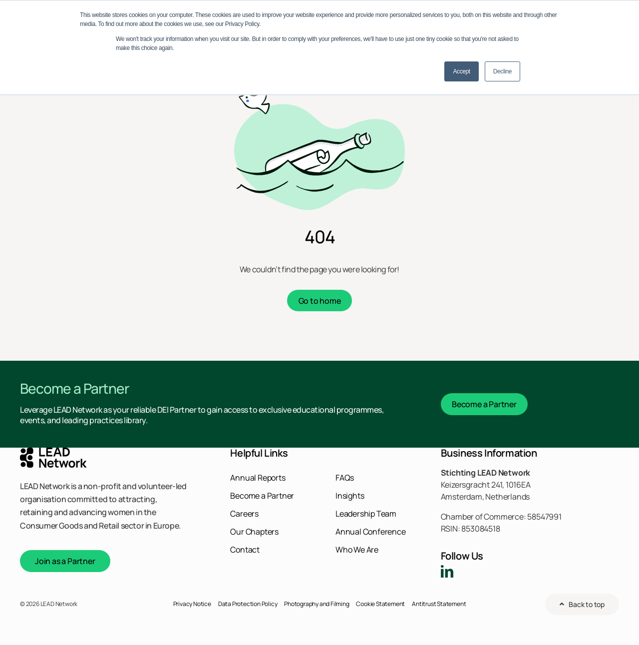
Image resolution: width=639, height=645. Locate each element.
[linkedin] (447, 571)
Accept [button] (461, 71)
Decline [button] (502, 71)
